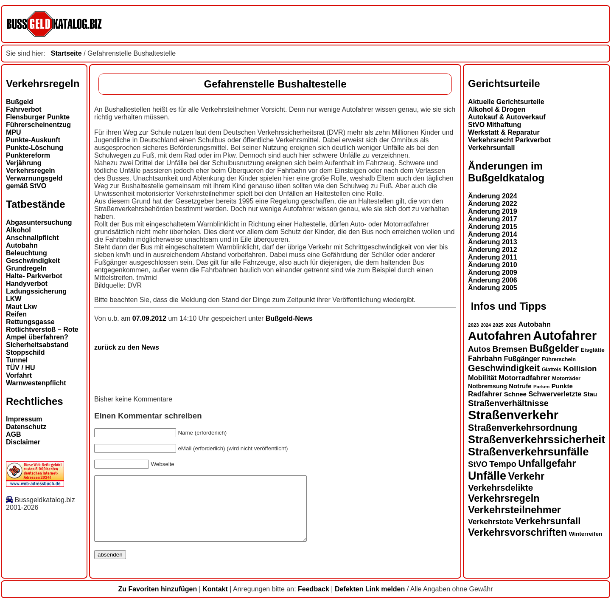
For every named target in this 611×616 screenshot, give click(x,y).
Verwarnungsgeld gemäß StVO (34, 182)
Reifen (16, 314)
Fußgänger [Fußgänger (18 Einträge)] (522, 358)
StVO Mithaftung (494, 124)
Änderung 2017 (492, 219)
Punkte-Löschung (34, 147)
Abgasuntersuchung (39, 222)
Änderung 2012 (492, 249)
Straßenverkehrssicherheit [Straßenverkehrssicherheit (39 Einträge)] (536, 439)
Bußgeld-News (289, 318)
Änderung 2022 (492, 203)
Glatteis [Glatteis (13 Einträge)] (551, 370)
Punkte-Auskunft (33, 140)
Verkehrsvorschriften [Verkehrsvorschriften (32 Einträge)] (517, 532)
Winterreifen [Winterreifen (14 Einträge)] (586, 534)
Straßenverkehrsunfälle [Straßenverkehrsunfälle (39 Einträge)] (528, 452)
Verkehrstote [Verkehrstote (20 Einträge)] (490, 521)
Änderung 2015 (492, 226)
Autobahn (22, 245)
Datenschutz (26, 426)
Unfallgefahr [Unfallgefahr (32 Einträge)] (547, 463)
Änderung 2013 (492, 242)
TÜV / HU (20, 367)
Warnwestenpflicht (36, 383)
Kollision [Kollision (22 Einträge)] (580, 368)
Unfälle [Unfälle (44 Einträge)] (487, 475)
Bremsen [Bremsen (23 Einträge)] (510, 349)
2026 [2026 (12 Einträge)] (510, 325)
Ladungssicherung (36, 291)
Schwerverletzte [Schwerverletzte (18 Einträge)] (554, 394)
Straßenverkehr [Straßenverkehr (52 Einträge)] (513, 415)
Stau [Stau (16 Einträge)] (590, 394)
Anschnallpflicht (32, 237)
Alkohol (18, 230)
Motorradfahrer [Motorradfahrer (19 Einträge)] (524, 378)
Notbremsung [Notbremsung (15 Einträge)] (487, 386)
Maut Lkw (21, 306)
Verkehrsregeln (30, 170)
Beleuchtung (26, 253)
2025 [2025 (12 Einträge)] (498, 325)
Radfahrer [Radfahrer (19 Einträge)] (485, 394)
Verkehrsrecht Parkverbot (509, 140)
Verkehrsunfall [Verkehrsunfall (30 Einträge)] (548, 521)
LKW (13, 298)
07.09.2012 (150, 318)
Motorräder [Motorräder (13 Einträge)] (566, 378)
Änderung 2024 (492, 196)
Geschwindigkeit (33, 260)
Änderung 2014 (492, 234)
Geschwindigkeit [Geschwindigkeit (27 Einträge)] (504, 368)
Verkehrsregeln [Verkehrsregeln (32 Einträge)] (503, 498)
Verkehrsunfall (491, 147)
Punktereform (28, 155)
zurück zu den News (126, 347)
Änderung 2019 (492, 211)
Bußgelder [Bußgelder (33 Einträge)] (554, 348)
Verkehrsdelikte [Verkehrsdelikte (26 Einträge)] (500, 487)
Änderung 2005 (492, 287)
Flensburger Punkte (38, 117)
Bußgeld (19, 101)
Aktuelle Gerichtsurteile (506, 101)
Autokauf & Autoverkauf (507, 117)
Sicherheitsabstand (37, 344)
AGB (13, 434)
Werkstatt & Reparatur (504, 132)
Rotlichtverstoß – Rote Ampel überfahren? (42, 333)
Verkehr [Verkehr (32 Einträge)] (526, 476)
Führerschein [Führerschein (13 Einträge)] (559, 359)
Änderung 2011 (492, 257)
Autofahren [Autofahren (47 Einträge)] (499, 335)
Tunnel (17, 360)
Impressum (24, 419)
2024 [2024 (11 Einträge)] (486, 325)
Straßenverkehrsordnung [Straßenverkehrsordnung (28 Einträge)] (522, 427)
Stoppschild (25, 352)
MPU (13, 132)
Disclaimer (23, 442)
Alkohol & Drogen (496, 109)
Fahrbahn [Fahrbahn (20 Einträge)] (485, 358)
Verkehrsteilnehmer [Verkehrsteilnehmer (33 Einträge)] (514, 509)
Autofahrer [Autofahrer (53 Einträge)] (565, 335)
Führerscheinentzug (38, 124)
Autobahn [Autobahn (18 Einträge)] (534, 324)
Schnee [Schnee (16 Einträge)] (515, 394)
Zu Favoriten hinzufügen (157, 601)
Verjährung (24, 163)
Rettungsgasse (30, 321)
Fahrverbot (24, 109)
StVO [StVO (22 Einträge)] (478, 464)
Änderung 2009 (492, 272)
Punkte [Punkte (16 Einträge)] (562, 386)
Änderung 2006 (492, 280)
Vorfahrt (19, 375)
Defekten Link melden (370, 601)
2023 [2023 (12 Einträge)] (473, 325)
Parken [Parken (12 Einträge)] (541, 386)
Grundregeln (26, 268)
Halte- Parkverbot (34, 276)
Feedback (313, 601)
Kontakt (215, 601)
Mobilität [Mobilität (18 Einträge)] (482, 377)
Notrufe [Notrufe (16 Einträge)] (520, 386)
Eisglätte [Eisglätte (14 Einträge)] (592, 350)
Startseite (66, 53)
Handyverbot (27, 283)
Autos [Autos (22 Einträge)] (479, 349)
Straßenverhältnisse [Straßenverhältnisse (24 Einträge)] (508, 403)
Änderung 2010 (492, 264)
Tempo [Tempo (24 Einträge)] (502, 464)
